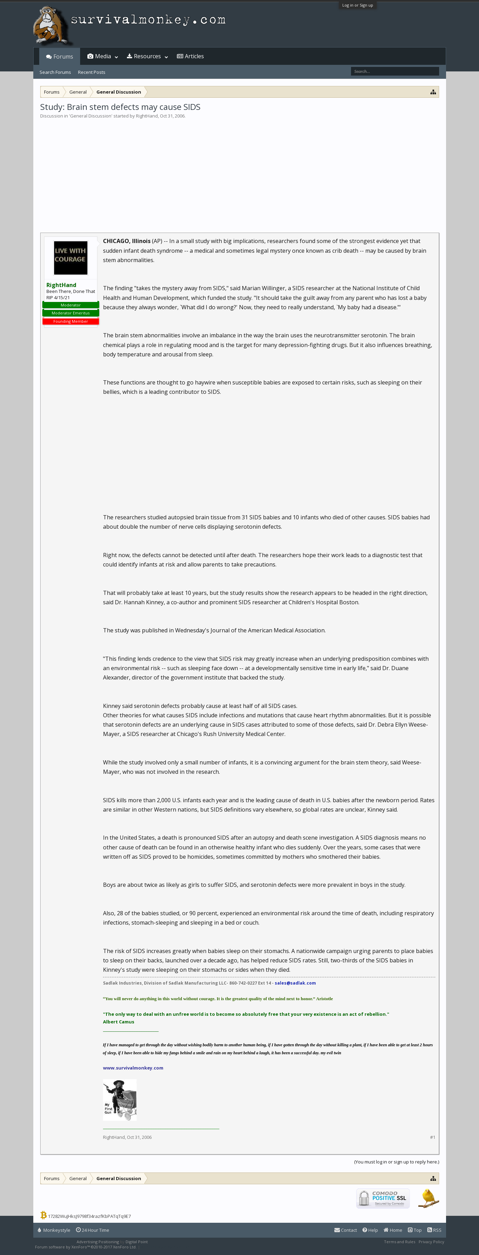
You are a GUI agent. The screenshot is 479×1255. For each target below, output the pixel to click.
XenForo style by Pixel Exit (165, 1246)
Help (370, 1230)
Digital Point (137, 1241)
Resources (147, 56)
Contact (345, 1230)
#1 (432, 1137)
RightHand (147, 116)
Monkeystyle (54, 1230)
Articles (194, 56)
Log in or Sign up (357, 5)
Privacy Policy (431, 1241)
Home (393, 1230)
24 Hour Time (92, 1230)
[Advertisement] (239, 171)
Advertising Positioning (98, 1241)
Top (415, 1230)
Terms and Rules (399, 1241)
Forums (63, 56)
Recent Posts (91, 72)
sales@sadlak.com (295, 983)
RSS (434, 1230)
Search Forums (55, 72)
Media (103, 56)
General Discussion (90, 116)
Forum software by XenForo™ (86, 1246)
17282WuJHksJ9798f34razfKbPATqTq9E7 (89, 1216)
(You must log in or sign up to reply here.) (396, 1162)
